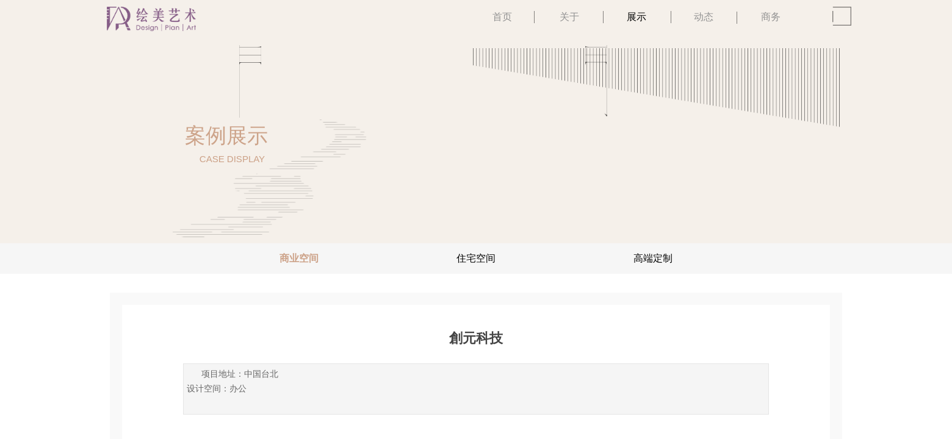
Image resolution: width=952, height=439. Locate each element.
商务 (771, 17)
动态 (703, 17)
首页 (502, 17)
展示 (636, 17)
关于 (569, 17)
